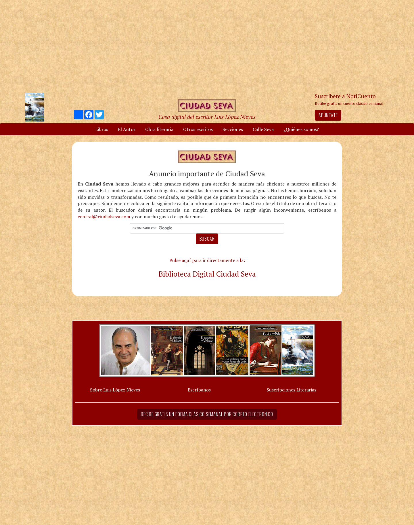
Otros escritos (198, 129)
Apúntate (328, 115)
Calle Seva (263, 129)
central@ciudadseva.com (104, 216)
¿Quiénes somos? (301, 129)
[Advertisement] (206, 46)
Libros (101, 129)
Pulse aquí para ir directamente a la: (207, 260)
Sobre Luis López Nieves (115, 390)
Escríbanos (199, 390)
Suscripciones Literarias (291, 390)
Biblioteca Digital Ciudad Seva (207, 274)
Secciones (233, 129)
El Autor (126, 129)
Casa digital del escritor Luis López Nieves (207, 116)
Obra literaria (159, 129)
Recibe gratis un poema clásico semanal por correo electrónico (207, 414)
